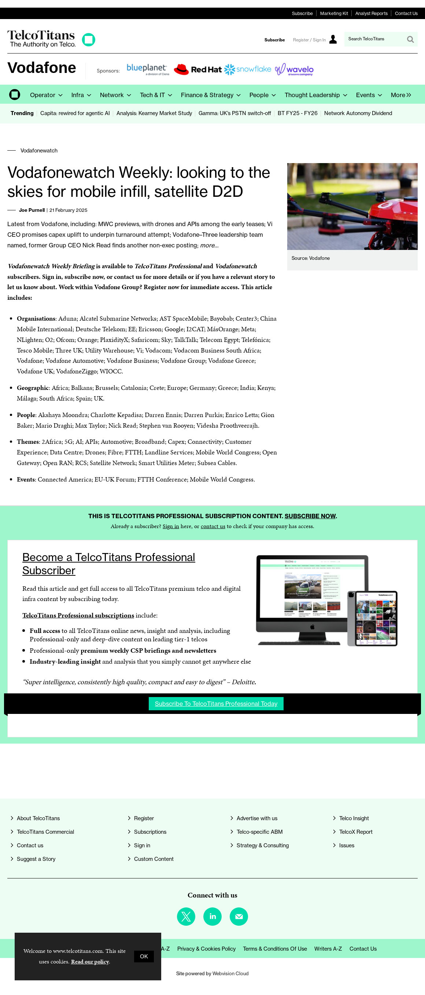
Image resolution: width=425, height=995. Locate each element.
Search (410, 39)
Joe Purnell (32, 210)
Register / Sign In (309, 40)
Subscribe (302, 13)
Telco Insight (354, 818)
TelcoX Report (356, 832)
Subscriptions (150, 832)
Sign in (171, 526)
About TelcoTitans (38, 818)
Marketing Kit (334, 13)
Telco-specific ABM (260, 832)
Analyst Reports (371, 13)
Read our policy (90, 961)
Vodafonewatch (39, 150)
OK (144, 956)
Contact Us (406, 13)
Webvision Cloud (230, 973)
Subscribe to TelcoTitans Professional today (216, 703)
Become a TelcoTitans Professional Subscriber (108, 563)
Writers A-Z (328, 949)
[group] (399, 94)
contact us (213, 526)
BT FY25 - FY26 (298, 113)
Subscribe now (310, 516)
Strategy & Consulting (263, 845)
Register (144, 818)
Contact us (30, 845)
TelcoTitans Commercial (45, 832)
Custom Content (154, 859)
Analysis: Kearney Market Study (154, 113)
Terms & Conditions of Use (275, 949)
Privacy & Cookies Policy (206, 949)
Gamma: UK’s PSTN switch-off (235, 113)
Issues (346, 845)
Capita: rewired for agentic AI (75, 113)
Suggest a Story (36, 859)
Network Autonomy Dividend (358, 113)
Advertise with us (257, 818)
